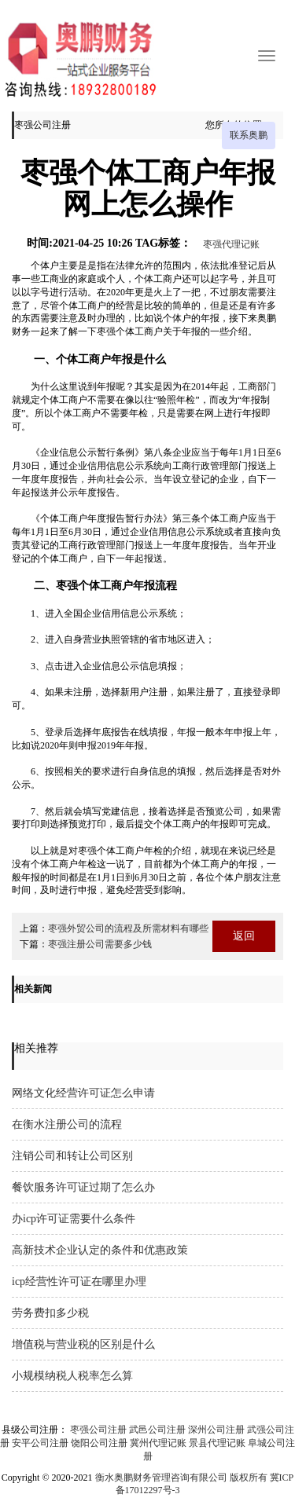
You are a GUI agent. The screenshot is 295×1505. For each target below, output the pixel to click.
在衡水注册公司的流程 (67, 1124)
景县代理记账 (217, 1442)
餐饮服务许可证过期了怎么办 (83, 1187)
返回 (244, 936)
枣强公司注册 (98, 1429)
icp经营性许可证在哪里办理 (79, 1281)
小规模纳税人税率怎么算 (72, 1376)
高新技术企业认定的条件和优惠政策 (100, 1250)
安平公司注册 (40, 1442)
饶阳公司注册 (99, 1442)
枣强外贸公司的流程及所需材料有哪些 (128, 928)
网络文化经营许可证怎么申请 (83, 1093)
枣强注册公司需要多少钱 (100, 944)
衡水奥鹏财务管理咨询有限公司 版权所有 (181, 1477)
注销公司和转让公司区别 (72, 1156)
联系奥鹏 (248, 135)
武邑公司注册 (157, 1429)
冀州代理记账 (158, 1442)
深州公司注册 (216, 1429)
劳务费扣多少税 (50, 1313)
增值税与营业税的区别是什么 (83, 1344)
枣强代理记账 (231, 244)
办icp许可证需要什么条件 (73, 1219)
